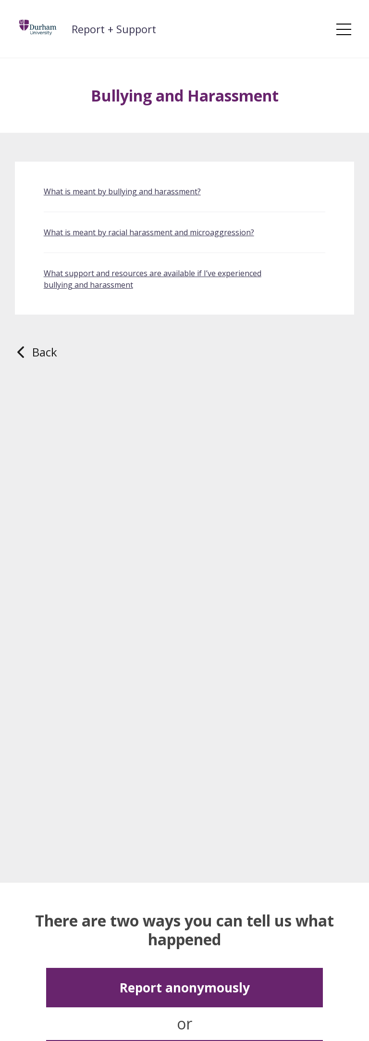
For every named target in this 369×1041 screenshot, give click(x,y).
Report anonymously (185, 987)
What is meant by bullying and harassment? (122, 191)
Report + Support (114, 29)
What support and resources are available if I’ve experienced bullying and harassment (152, 279)
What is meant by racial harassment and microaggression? (149, 232)
